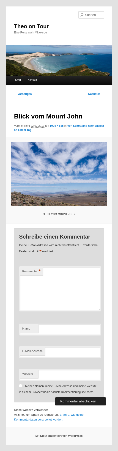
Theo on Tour (31, 26)
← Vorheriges (23, 94)
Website (27, 373)
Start (18, 80)
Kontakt (32, 80)
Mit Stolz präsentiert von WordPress (59, 435)
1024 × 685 (56, 125)
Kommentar (31, 271)
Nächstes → (96, 94)
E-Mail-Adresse (32, 351)
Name (26, 328)
